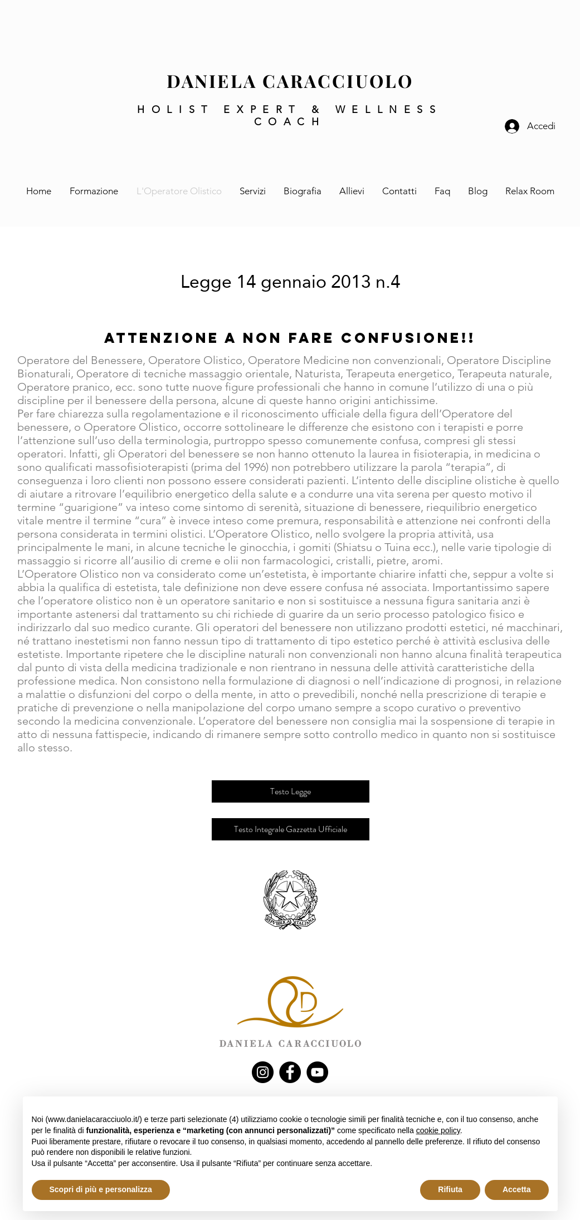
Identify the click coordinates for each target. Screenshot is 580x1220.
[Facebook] (290, 1072)
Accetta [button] (517, 1189)
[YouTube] (317, 1072)
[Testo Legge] (290, 791)
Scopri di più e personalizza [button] (101, 1189)
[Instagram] (263, 1072)
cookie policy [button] (438, 1130)
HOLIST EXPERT (224, 110)
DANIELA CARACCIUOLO (290, 80)
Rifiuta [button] (450, 1189)
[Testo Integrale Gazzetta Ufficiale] (290, 829)
